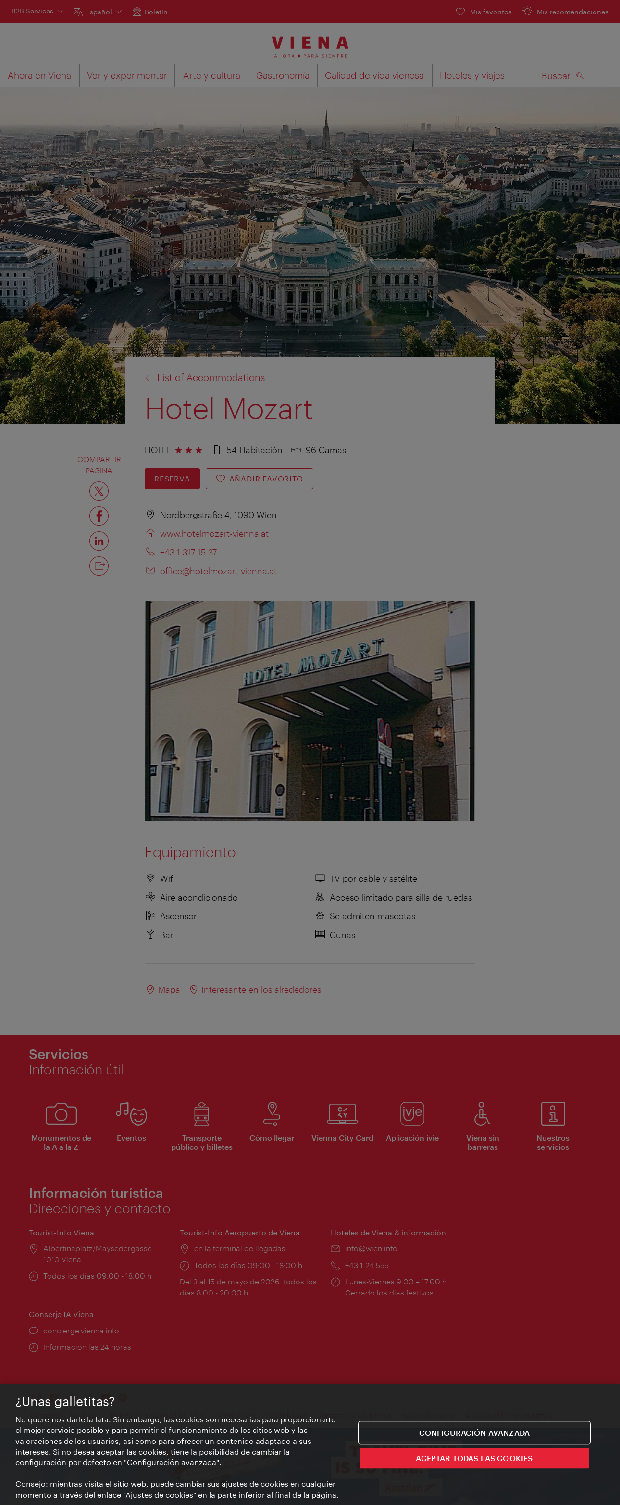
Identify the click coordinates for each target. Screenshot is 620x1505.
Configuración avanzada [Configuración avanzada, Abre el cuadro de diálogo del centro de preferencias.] (474, 1433)
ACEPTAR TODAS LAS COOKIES (474, 1459)
